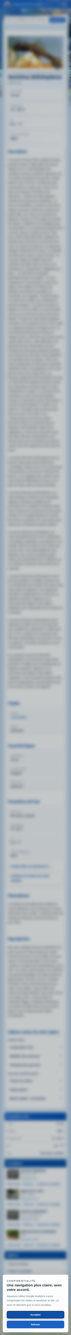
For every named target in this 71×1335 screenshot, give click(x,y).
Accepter (35, 1314)
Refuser (35, 1324)
